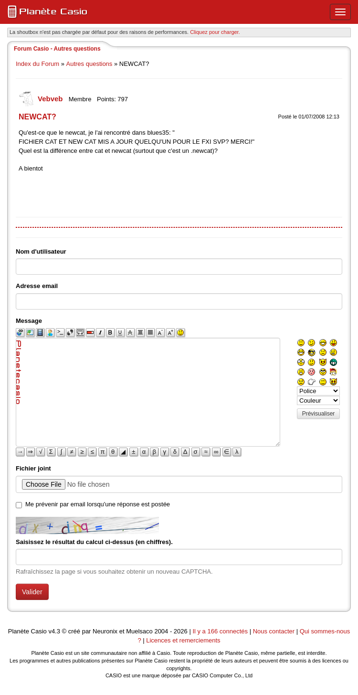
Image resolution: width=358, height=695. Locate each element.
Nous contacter (274, 631)
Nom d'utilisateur (41, 251)
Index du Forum (37, 63)
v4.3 (54, 631)
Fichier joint (33, 468)
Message (29, 320)
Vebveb (51, 99)
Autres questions (89, 63)
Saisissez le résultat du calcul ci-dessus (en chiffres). (94, 541)
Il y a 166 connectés (220, 631)
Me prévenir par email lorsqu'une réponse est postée (97, 504)
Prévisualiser (318, 413)
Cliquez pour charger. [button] (215, 32)
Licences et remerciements (183, 640)
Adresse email (37, 285)
